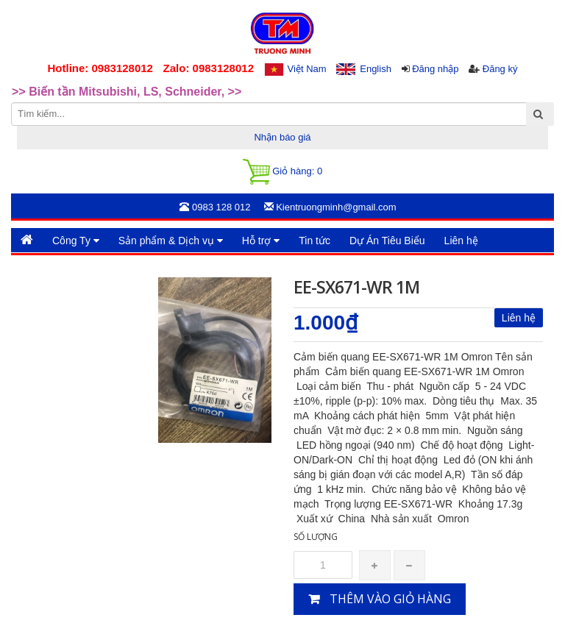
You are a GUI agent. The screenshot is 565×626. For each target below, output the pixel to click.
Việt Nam (307, 68)
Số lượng (316, 536)
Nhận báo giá (282, 137)
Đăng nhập (435, 68)
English (375, 68)
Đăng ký (500, 68)
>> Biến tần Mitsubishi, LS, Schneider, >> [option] (126, 93)
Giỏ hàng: (282, 172)
